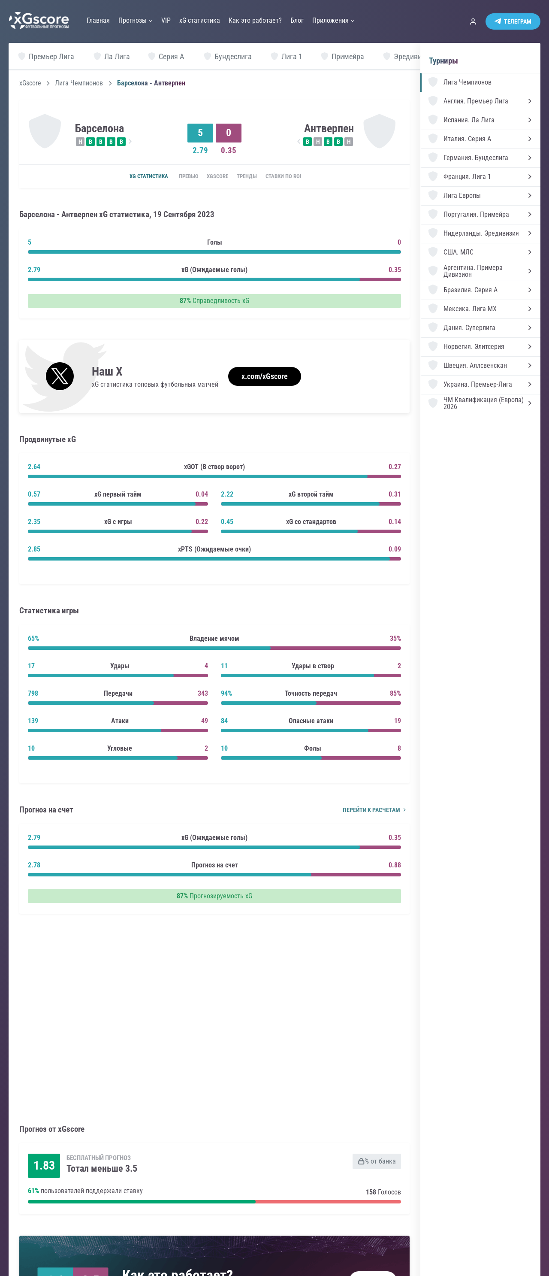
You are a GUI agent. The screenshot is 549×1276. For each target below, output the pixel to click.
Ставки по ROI (295, 176)
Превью (180, 176)
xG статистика (136, 176)
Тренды (252, 176)
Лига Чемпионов (79, 83)
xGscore (30, 83)
